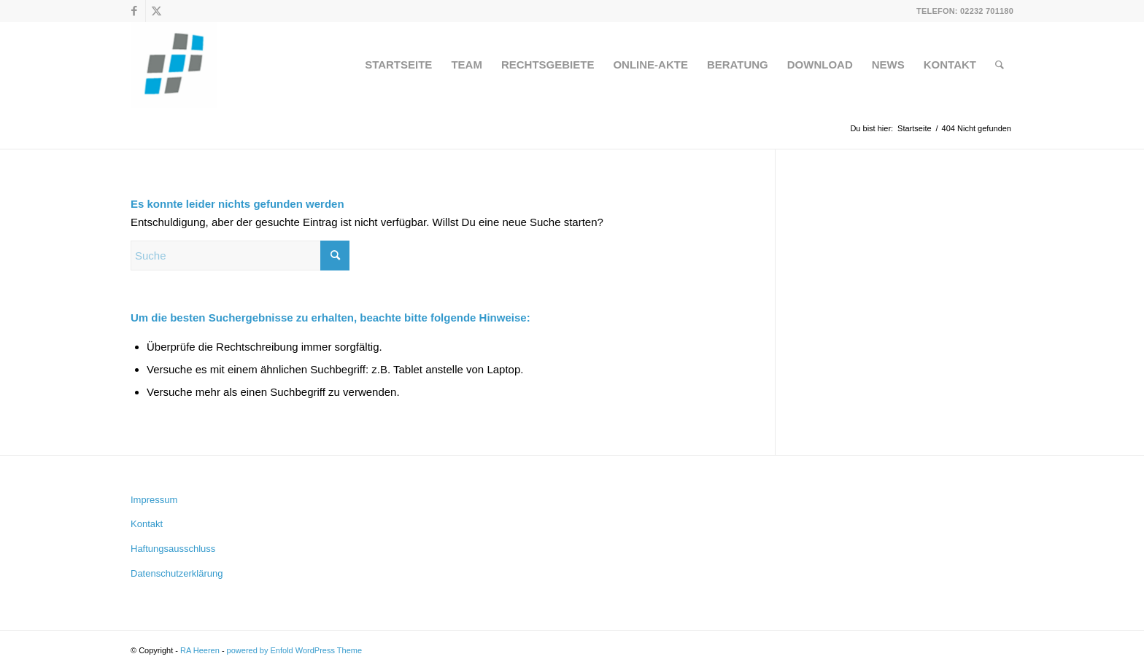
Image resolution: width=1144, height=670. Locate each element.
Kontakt (147, 523)
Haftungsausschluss (173, 548)
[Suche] (999, 65)
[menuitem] (398, 65)
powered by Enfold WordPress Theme (294, 650)
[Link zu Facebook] (134, 11)
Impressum (154, 499)
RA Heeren (200, 650)
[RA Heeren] (174, 65)
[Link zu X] (157, 11)
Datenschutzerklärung (177, 573)
